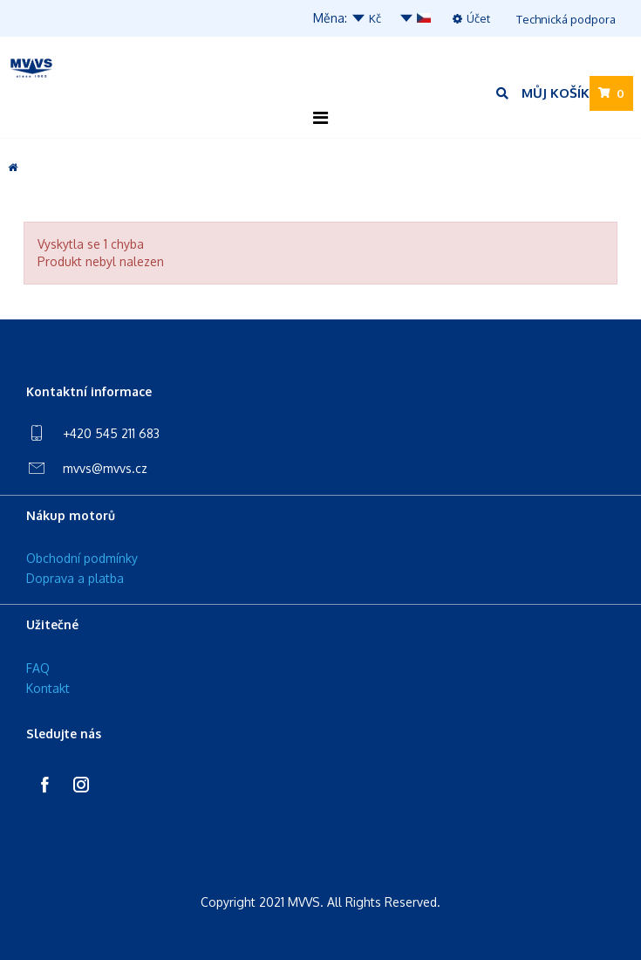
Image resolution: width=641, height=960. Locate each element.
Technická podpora (566, 19)
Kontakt (48, 688)
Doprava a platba (75, 578)
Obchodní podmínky (82, 558)
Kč (366, 18)
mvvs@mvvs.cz (105, 468)
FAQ (38, 668)
